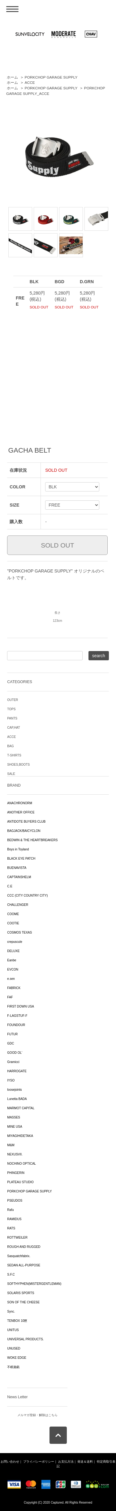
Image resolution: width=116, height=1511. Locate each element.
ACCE (30, 82)
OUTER (12, 700)
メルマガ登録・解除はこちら (37, 1415)
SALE (11, 774)
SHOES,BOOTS (18, 764)
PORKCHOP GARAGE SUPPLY (51, 77)
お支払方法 (66, 1461)
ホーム (12, 77)
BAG (10, 746)
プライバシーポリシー (38, 1461)
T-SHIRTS (14, 755)
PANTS (12, 718)
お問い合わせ (10, 1461)
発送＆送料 (85, 1461)
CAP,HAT (13, 727)
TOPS (11, 709)
